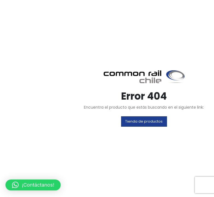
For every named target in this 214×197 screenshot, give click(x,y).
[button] (144, 121)
